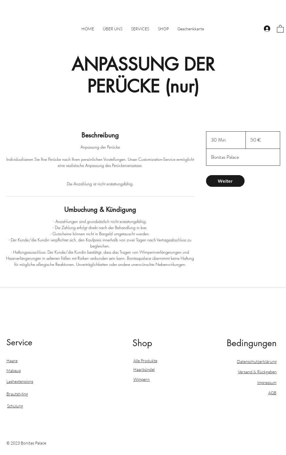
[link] (225, 181)
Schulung (15, 405)
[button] (280, 28)
